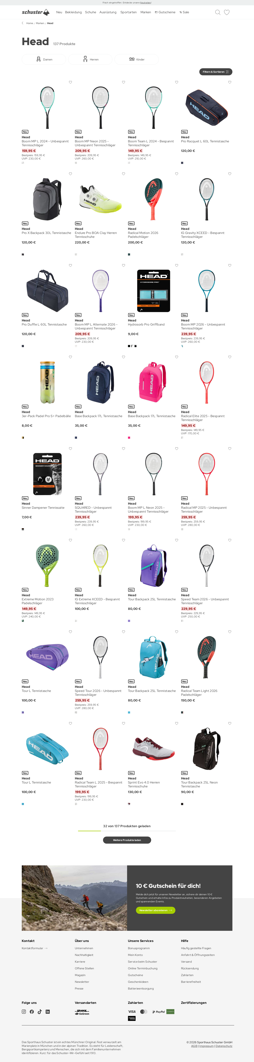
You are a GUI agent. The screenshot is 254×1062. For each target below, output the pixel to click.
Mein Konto (135, 955)
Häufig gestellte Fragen (196, 948)
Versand (186, 962)
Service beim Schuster (142, 962)
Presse (79, 988)
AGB (194, 1046)
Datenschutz (224, 1046)
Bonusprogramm (139, 948)
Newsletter (82, 982)
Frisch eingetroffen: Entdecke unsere (121, 2)
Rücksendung (190, 968)
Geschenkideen (138, 982)
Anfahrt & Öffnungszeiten (198, 955)
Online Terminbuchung (143, 968)
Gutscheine (135, 975)
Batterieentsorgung (141, 988)
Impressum (206, 1046)
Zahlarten (187, 975)
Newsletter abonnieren (153, 910)
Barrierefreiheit (191, 982)
